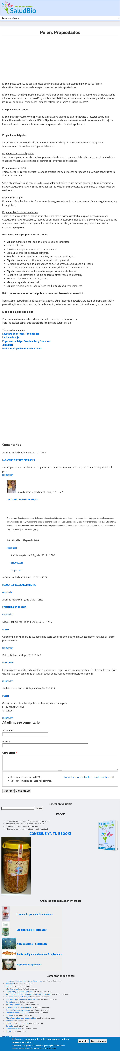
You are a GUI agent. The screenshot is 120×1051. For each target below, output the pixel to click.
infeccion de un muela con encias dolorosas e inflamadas (28, 994)
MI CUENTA (6, 1036)
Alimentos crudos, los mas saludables (21, 1018)
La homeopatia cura (13, 1028)
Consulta (9, 1015)
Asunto (6, 741)
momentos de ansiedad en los (18, 996)
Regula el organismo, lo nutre (19, 585)
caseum (9, 986)
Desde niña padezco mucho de (18, 1010)
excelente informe (13, 1004)
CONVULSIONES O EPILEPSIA (17, 1023)
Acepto (83, 1041)
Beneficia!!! (8, 662)
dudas (8, 1031)
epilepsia (9, 1020)
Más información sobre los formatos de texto (87, 777)
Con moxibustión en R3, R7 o (17, 1012)
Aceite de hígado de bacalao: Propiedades (39, 954)
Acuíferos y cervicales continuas (18, 1007)
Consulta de (10, 1002)
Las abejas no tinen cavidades (18, 460)
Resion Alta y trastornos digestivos (19, 991)
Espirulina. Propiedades (29, 964)
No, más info (98, 1041)
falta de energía (12, 988)
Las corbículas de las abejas (22, 499)
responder (7, 475)
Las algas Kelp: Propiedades (31, 930)
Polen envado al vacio (14, 607)
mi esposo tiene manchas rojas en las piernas (24, 980)
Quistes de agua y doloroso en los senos (22, 999)
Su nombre (8, 730)
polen (5, 629)
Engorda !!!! (17, 562)
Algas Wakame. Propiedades (31, 944)
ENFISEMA (10, 983)
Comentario (9, 753)
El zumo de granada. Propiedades (34, 914)
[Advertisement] (26, 56)
